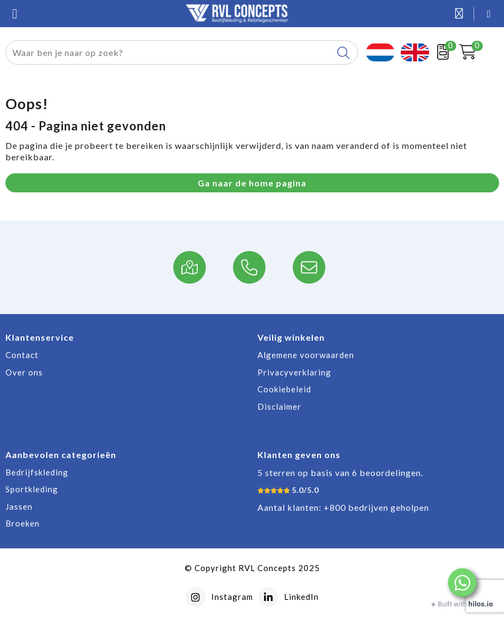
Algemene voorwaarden (305, 355)
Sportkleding (31, 489)
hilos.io (481, 604)
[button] (462, 582)
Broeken (22, 523)
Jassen (19, 506)
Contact (22, 355)
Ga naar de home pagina (252, 183)
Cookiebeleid (284, 389)
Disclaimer (279, 406)
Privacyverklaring (294, 372)
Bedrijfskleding (36, 472)
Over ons (24, 372)
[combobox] (169, 52)
